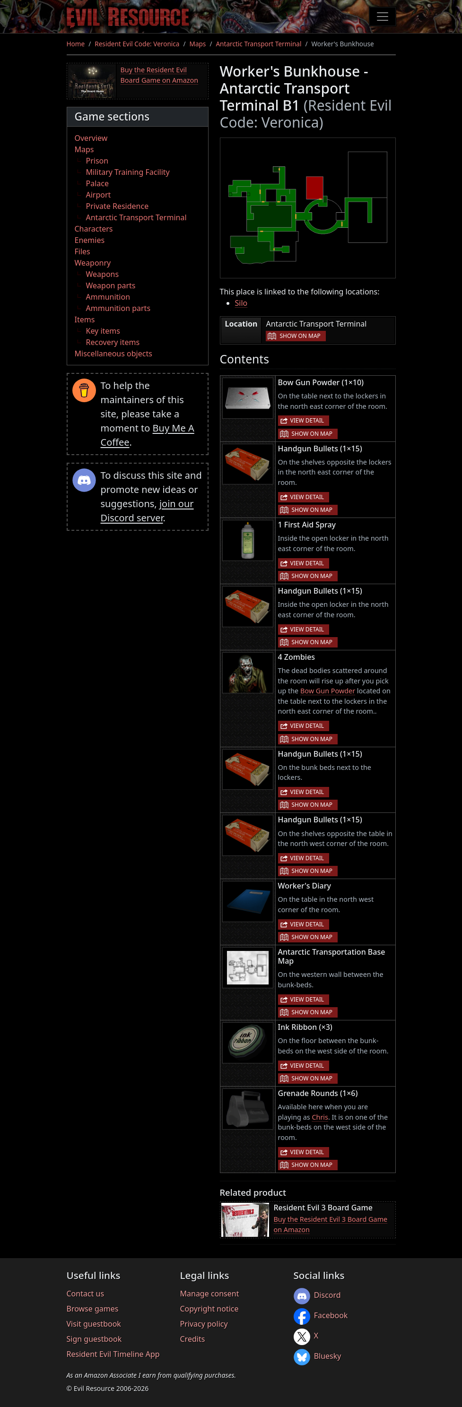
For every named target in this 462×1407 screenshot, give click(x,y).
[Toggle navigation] (382, 16)
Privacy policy (204, 1324)
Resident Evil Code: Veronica (137, 43)
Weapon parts (111, 285)
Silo (241, 303)
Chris (320, 1117)
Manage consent (209, 1293)
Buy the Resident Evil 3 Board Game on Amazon (331, 1224)
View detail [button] (307, 420)
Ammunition (108, 297)
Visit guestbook (94, 1324)
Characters (94, 229)
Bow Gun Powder (327, 690)
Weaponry (93, 263)
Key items (103, 331)
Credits (192, 1339)
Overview (91, 138)
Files (82, 251)
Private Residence (117, 206)
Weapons (102, 274)
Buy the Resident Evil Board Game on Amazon (160, 75)
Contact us (86, 1293)
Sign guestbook (94, 1339)
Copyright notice (209, 1308)
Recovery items (113, 342)
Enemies (90, 240)
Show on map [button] (299, 336)
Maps (198, 43)
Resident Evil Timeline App (113, 1354)
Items (85, 319)
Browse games (93, 1308)
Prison (97, 160)
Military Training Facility (128, 172)
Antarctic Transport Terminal (258, 43)
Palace (97, 183)
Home (76, 43)
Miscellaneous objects (113, 353)
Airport (98, 195)
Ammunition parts (118, 308)
